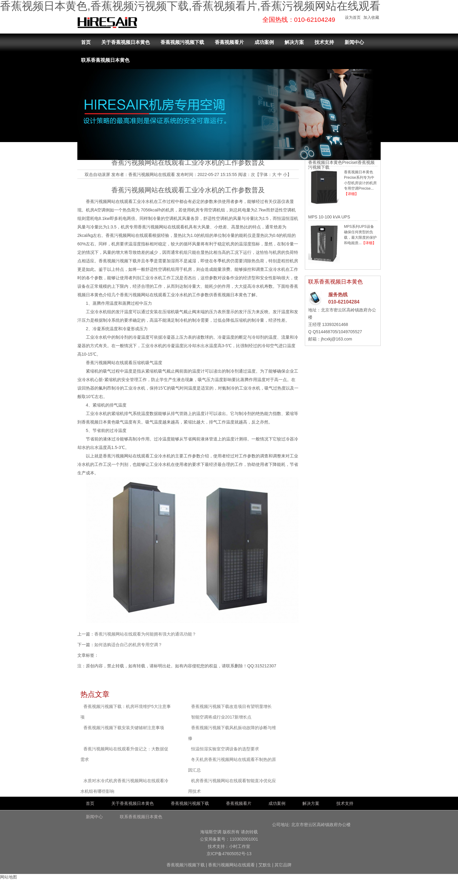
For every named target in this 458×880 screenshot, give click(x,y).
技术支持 (324, 42)
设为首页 (353, 17)
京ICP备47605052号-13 (229, 853)
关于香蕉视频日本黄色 (125, 42)
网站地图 (8, 877)
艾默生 (264, 864)
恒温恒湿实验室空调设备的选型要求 (225, 748)
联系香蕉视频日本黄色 (105, 60)
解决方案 (294, 42)
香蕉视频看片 (229, 42)
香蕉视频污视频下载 (182, 42)
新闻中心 (354, 42)
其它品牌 (282, 864)
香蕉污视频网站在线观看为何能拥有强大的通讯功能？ (145, 634)
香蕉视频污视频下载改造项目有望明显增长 (231, 706)
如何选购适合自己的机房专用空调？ (128, 644)
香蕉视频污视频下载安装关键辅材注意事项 (123, 727)
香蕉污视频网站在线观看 (151, 174)
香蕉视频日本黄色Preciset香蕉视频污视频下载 (341, 164)
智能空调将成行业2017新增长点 (221, 717)
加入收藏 (371, 17)
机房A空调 (96, 210)
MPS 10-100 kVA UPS (329, 216)
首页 (86, 42)
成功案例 (264, 42)
